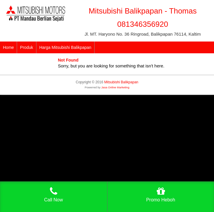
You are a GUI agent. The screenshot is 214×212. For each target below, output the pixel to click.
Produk (26, 47)
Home (8, 47)
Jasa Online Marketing (115, 87)
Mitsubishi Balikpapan (121, 82)
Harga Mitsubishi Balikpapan (65, 47)
